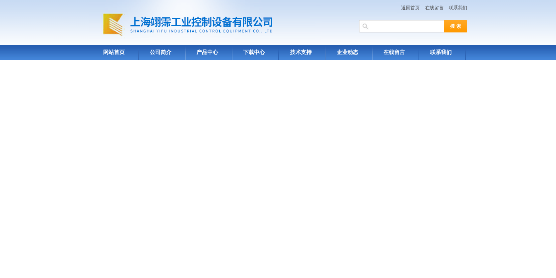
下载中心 (254, 52)
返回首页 (410, 7)
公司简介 (160, 52)
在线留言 (434, 7)
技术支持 (301, 52)
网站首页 (114, 52)
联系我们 (458, 7)
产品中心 (207, 52)
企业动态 (347, 52)
